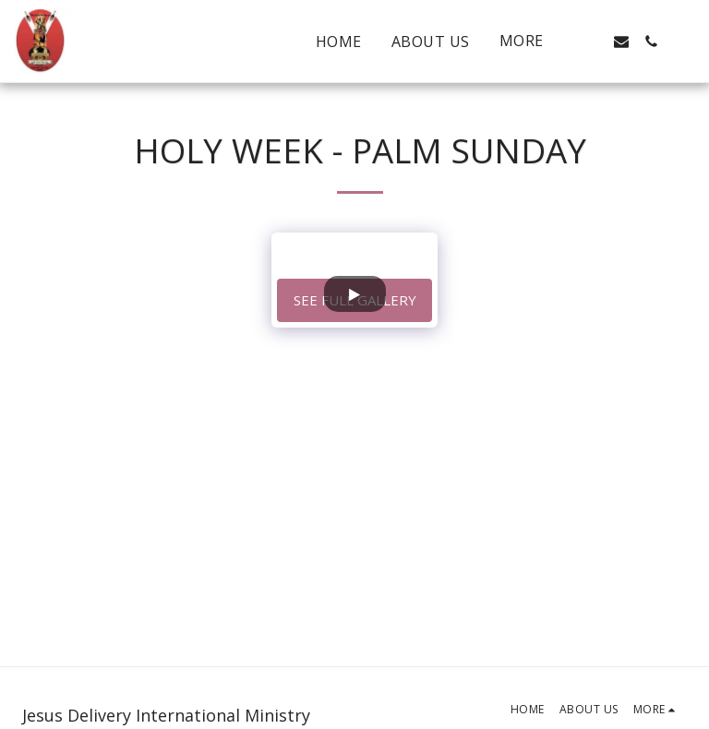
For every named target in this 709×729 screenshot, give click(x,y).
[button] (592, 41)
